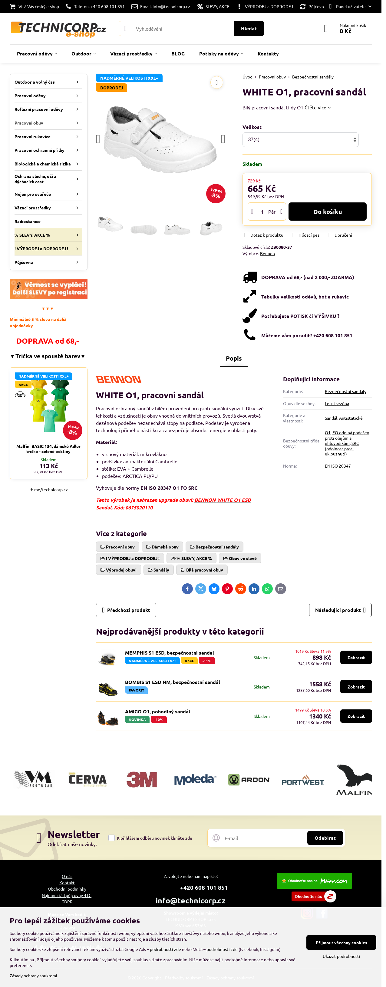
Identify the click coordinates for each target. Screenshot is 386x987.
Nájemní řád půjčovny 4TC (66, 895)
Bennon (267, 253)
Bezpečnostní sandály (345, 391)
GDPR (67, 901)
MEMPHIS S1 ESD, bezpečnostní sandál (169, 652)
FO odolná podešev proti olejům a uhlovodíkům (347, 438)
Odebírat (325, 838)
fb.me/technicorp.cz (48, 489)
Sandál (331, 418)
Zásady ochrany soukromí (33, 975)
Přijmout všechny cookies (341, 942)
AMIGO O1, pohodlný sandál (157, 711)
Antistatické (351, 418)
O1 (328, 432)
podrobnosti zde (165, 949)
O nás (67, 876)
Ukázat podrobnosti (341, 956)
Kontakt (67, 882)
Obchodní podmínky (67, 889)
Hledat (249, 28)
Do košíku (327, 211)
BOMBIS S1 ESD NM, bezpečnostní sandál (172, 682)
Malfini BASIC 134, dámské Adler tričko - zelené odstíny (48, 448)
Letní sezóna (337, 403)
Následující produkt (340, 610)
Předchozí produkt (126, 610)
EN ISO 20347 (338, 465)
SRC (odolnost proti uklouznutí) (342, 448)
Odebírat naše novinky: (72, 844)
